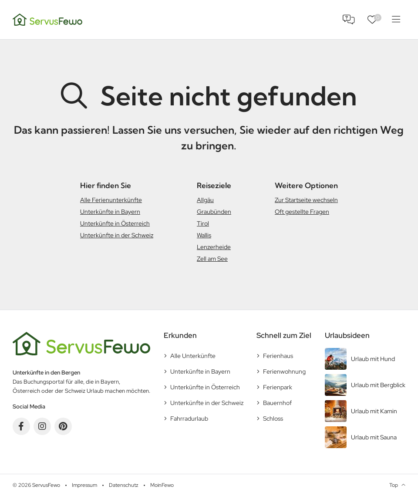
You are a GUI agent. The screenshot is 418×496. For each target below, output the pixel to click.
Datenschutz (123, 485)
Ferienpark (277, 387)
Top (393, 485)
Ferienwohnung (284, 371)
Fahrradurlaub (189, 418)
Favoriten (377, 17)
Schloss (273, 418)
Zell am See (212, 259)
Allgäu (205, 200)
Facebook (21, 426)
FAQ (348, 19)
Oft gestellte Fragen (302, 212)
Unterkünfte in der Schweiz (116, 235)
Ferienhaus (278, 356)
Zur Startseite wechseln (306, 200)
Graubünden (214, 212)
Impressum (84, 485)
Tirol (203, 223)
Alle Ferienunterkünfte (111, 200)
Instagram (42, 426)
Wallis (204, 235)
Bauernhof (277, 403)
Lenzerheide (214, 247)
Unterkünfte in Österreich (115, 223)
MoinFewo (162, 485)
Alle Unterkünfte (193, 356)
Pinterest (63, 426)
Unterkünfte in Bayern (110, 212)
